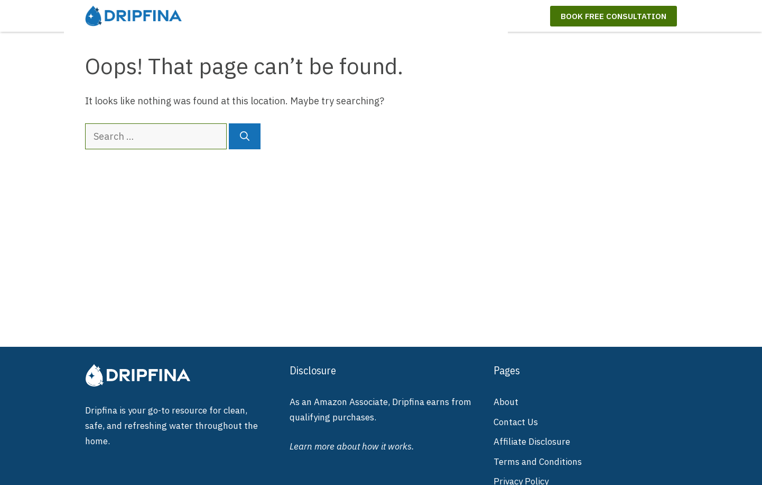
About (506, 402)
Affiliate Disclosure (532, 441)
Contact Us (516, 422)
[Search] (245, 136)
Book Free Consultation (613, 16)
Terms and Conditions (538, 462)
